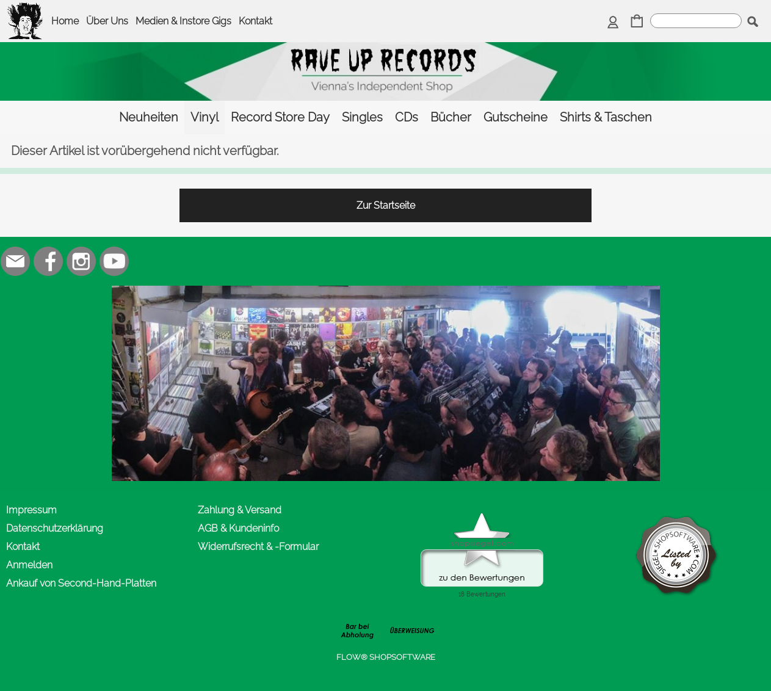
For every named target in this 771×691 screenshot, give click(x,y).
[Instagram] (81, 261)
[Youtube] (114, 261)
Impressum (31, 510)
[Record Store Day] (280, 117)
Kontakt (255, 21)
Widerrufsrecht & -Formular (258, 546)
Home (65, 21)
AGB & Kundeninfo (238, 528)
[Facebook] (48, 261)
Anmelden (29, 565)
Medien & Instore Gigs (183, 21)
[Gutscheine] (515, 117)
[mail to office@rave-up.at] (15, 261)
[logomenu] (25, 10)
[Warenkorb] (637, 22)
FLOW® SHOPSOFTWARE (385, 657)
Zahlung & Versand (239, 510)
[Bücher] (450, 117)
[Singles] (362, 117)
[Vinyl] (204, 117)
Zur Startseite (386, 205)
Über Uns (107, 21)
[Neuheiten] (148, 117)
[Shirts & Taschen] (606, 117)
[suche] (696, 20)
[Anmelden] (613, 22)
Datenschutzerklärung (54, 528)
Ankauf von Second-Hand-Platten (81, 583)
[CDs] (406, 117)
